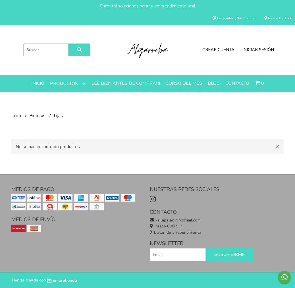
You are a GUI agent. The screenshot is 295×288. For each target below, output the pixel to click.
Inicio (37, 83)
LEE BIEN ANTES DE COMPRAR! (126, 83)
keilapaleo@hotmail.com (175, 220)
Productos (68, 83)
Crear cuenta (218, 50)
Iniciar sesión (258, 50)
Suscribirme (229, 254)
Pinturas (38, 116)
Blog (214, 83)
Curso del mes (184, 83)
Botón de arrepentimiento (175, 232)
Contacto (237, 83)
